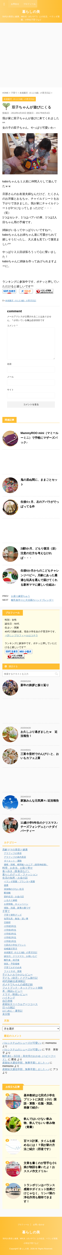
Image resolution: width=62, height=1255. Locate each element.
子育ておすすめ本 (13, 967)
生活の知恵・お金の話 (15, 877)
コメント (12, 325)
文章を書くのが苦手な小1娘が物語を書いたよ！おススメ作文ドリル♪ (40, 1167)
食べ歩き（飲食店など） (16, 871)
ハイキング (8, 997)
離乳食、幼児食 (11, 960)
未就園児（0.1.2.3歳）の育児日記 (20, 300)
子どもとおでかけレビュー (17, 974)
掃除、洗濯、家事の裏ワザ (17, 908)
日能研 (7, 922)
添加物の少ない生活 (14, 889)
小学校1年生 (10, 941)
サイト (10, 389)
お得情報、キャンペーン (16, 904)
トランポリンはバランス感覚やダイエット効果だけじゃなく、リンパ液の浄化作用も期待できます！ (39, 1193)
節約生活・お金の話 (14, 896)
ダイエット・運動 (13, 861)
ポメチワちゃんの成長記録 (17, 984)
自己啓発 (7, 1001)
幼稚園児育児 (10, 948)
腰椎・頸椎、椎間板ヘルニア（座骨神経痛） (26, 864)
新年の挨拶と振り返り (35, 685)
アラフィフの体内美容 (15, 857)
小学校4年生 (10, 930)
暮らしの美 (31, 12)
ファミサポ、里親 (13, 971)
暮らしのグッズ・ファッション (20, 874)
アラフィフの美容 (13, 853)
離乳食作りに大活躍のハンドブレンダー (32, 600)
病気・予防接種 (11, 963)
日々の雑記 (8, 1007)
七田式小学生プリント (15, 945)
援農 (6, 885)
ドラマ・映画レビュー (15, 994)
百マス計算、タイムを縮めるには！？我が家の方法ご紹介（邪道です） (39, 1145)
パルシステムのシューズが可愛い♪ (21, 1043)
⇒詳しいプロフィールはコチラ (21, 635)
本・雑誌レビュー (12, 991)
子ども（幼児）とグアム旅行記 (20, 978)
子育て (6, 911)
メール (10, 377)
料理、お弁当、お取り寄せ (17, 868)
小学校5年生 (10, 926)
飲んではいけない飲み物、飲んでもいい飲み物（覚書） (39, 1123)
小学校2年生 (10, 937)
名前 (9, 364)
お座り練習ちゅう (20, 596)
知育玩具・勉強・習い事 (16, 918)
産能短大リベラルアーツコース (20, 1004)
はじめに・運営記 (12, 1010)
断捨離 (7, 893)
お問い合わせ (38, 1225)
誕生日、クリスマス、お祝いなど (20, 956)
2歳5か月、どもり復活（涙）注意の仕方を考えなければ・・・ (39, 553)
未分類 (6, 1014)
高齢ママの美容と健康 (15, 849)
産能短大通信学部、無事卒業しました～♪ (25, 1062)
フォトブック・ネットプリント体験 (22, 987)
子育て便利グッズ (13, 915)
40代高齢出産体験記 (13, 981)
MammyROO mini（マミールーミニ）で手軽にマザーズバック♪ (39, 437)
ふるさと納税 (10, 900)
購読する (11, 666)
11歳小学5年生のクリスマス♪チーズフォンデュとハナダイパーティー (39, 826)
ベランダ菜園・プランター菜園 (19, 881)
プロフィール (23, 1225)
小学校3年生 (10, 933)
